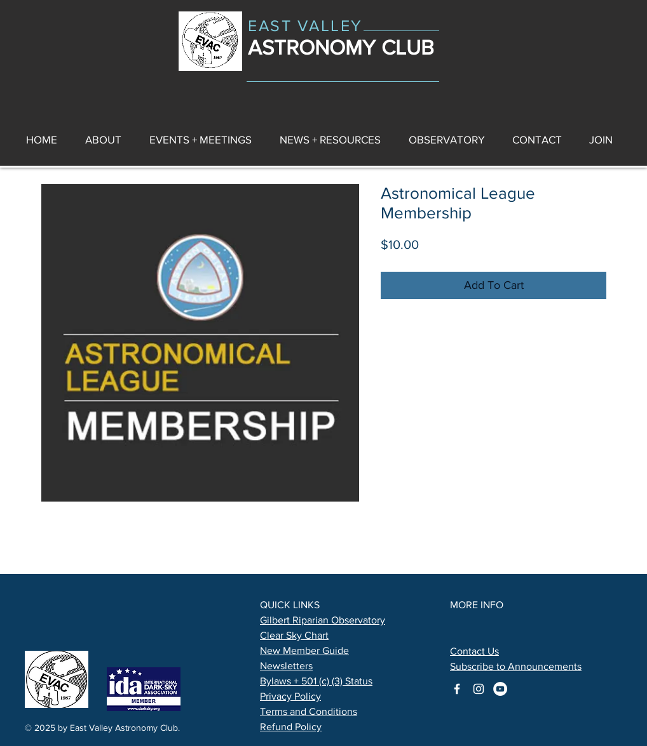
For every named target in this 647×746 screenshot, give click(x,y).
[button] (330, 139)
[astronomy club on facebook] (457, 689)
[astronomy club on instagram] (479, 689)
